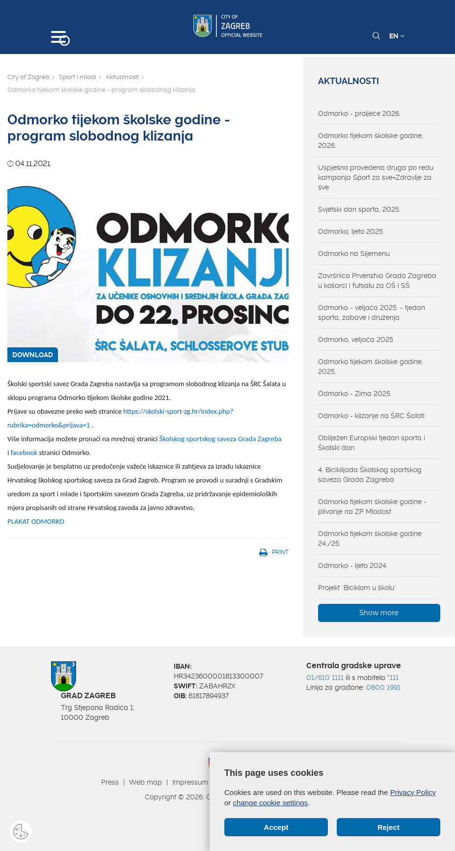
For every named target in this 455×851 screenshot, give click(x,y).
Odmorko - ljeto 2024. (353, 565)
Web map (145, 782)
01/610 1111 (325, 677)
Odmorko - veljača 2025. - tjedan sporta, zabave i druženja (371, 312)
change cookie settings (270, 802)
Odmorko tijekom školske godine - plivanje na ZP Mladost (372, 506)
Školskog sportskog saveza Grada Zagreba (220, 438)
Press (110, 782)
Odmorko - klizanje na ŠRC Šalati (371, 416)
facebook (24, 452)
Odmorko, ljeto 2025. (351, 231)
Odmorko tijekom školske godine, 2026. (370, 140)
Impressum (190, 782)
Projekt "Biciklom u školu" (357, 588)
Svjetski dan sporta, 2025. (359, 209)
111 (394, 677)
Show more (379, 612)
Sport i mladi (77, 77)
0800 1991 (383, 687)
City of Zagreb (28, 77)
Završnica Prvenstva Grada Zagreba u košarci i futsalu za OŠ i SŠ (377, 280)
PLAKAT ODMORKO (35, 521)
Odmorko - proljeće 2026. (359, 113)
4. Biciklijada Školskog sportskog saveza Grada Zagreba (370, 474)
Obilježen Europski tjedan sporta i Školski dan (371, 443)
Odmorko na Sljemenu (354, 253)
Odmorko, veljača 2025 (355, 339)
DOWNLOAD (32, 355)
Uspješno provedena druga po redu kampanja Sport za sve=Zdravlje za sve (375, 177)
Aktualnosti (122, 77)
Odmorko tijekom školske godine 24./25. (370, 538)
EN (396, 36)
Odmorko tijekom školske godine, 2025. (370, 366)
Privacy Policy (413, 792)
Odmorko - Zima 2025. (355, 393)
